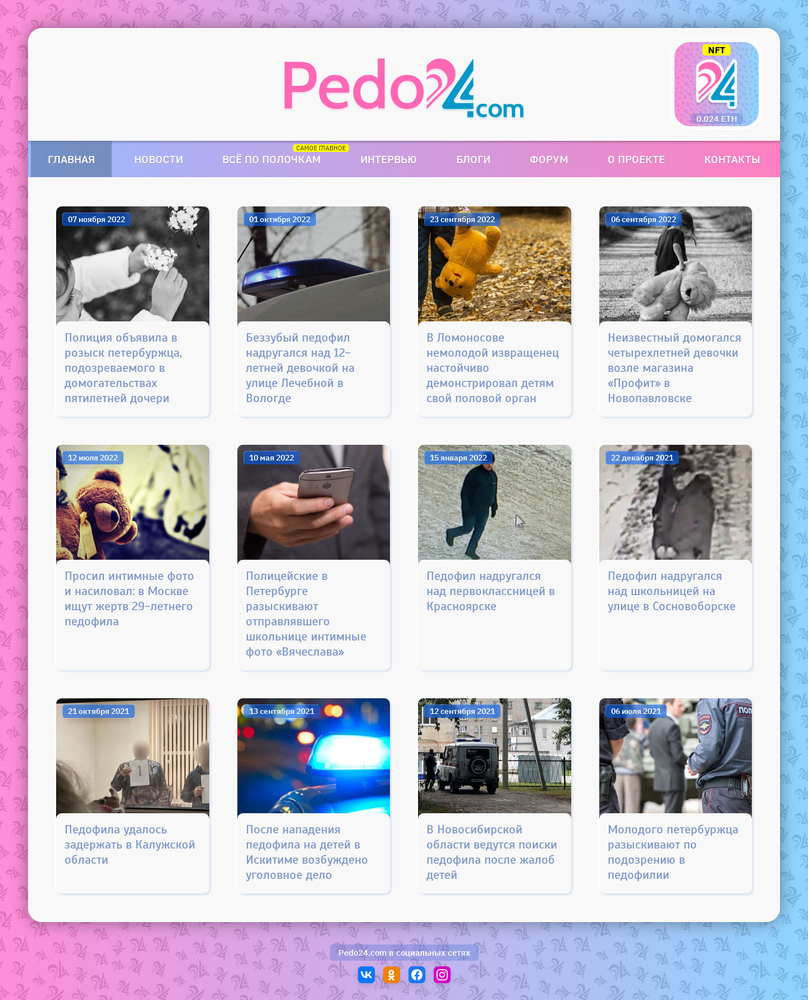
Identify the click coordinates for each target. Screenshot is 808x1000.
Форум (549, 159)
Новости (158, 159)
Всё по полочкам (271, 159)
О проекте (636, 159)
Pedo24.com (362, 952)
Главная (71, 159)
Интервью (388, 159)
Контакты (732, 159)
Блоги (473, 159)
